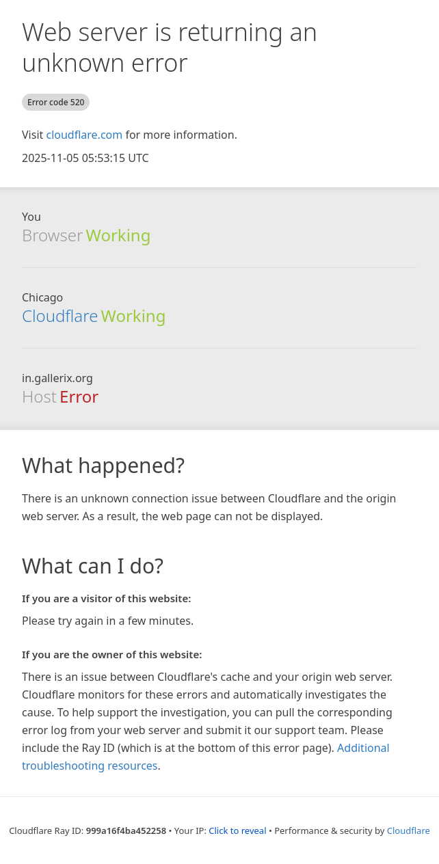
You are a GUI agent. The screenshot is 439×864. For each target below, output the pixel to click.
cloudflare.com (84, 134)
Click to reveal (237, 830)
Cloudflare (60, 315)
